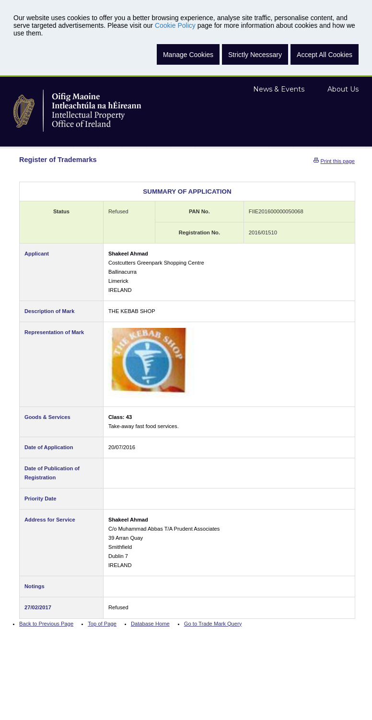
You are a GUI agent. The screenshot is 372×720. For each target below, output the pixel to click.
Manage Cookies (188, 54)
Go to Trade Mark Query (213, 624)
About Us (343, 89)
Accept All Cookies (324, 54)
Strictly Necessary (255, 54)
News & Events (278, 89)
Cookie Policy (175, 25)
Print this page (337, 161)
